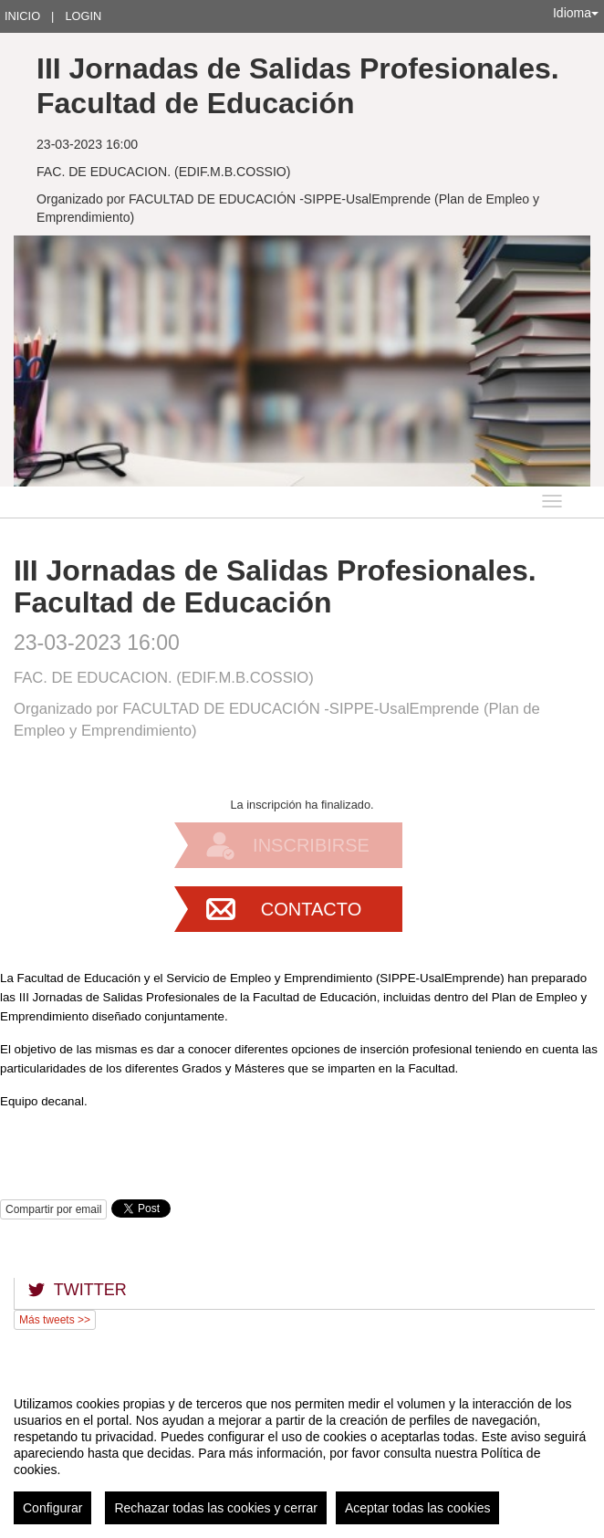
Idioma (576, 12)
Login (83, 16)
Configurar (52, 1508)
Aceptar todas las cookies (418, 1508)
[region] (302, 1453)
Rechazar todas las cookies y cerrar (216, 1508)
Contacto (311, 909)
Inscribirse (311, 845)
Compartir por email (53, 1209)
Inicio (22, 16)
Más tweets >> (54, 1319)
